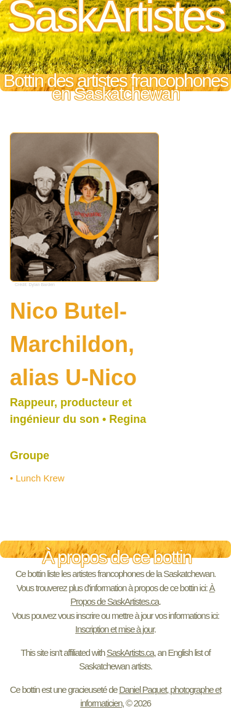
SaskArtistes (115, 20)
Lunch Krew (39, 478)
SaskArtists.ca (130, 652)
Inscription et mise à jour (114, 629)
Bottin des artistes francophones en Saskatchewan (115, 82)
